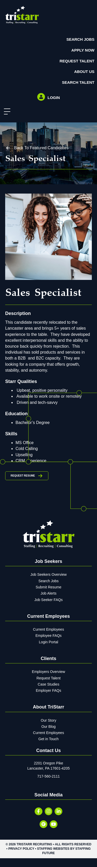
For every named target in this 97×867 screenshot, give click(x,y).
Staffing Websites (53, 849)
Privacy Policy (21, 849)
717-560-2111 (48, 776)
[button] (6, 111)
